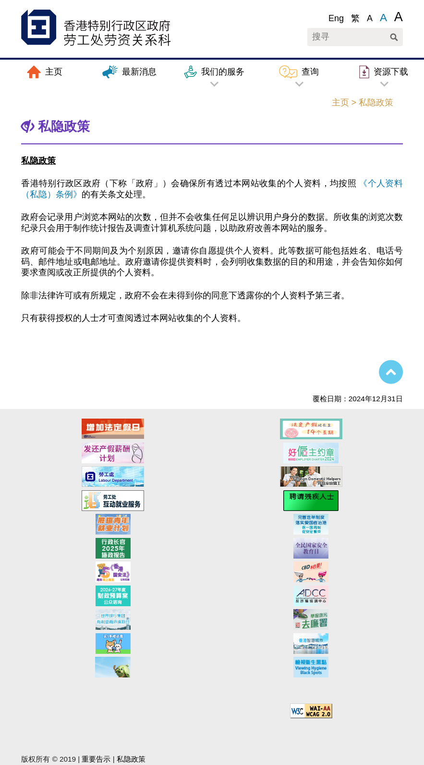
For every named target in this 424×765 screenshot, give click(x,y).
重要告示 (96, 759)
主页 (340, 102)
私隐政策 (131, 759)
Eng (336, 18)
